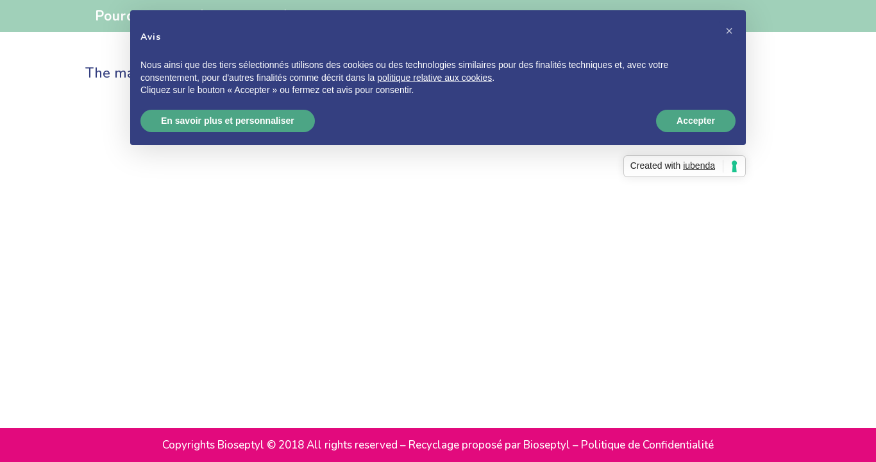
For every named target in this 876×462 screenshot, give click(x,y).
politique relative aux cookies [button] (434, 78)
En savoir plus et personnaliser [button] (227, 121)
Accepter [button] (696, 121)
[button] (729, 31)
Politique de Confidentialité (647, 445)
